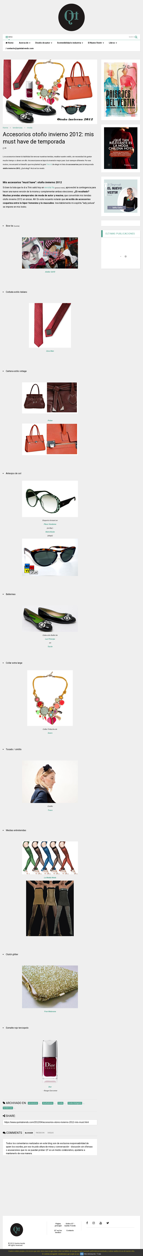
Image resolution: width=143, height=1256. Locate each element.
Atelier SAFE (50, 272)
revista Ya (49, 187)
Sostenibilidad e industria (70, 43)
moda (29, 128)
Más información (90, 1254)
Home (9, 43)
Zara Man (50, 351)
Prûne (50, 420)
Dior (50, 1087)
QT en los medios (58, 1231)
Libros (113, 43)
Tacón (49, 646)
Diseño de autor (43, 43)
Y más (99, 1254)
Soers (50, 733)
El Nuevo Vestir (96, 43)
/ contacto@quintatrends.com (20, 48)
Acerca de (24, 43)
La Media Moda (50, 878)
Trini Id (49, 164)
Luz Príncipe (50, 639)
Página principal (58, 1225)
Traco (50, 810)
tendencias (17, 128)
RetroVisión (50, 532)
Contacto (70, 1231)
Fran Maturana (50, 1011)
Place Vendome (50, 524)
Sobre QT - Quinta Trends (70, 1225)
